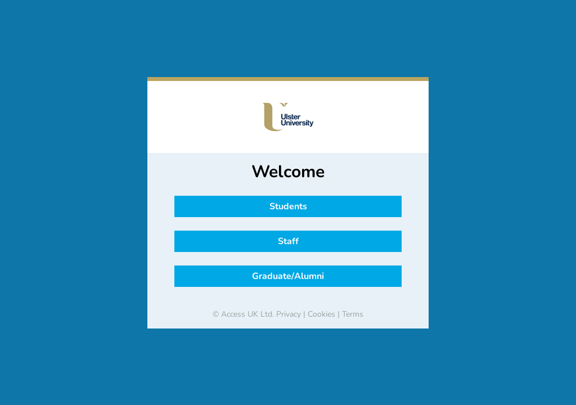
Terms (352, 314)
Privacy (288, 314)
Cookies (321, 314)
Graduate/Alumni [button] (288, 276)
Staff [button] (288, 241)
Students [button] (288, 206)
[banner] (288, 117)
